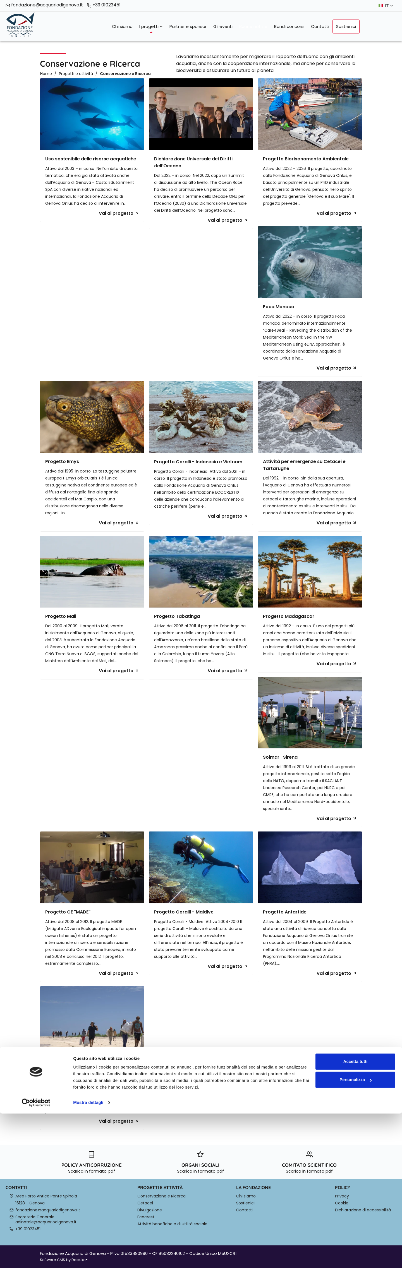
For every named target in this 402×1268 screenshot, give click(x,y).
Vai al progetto (119, 213)
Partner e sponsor (188, 26)
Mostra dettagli (88, 1257)
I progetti (151, 26)
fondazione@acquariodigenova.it (44, 5)
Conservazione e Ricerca (125, 73)
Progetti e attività (76, 73)
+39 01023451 (104, 5)
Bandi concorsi (289, 26)
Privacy (342, 1196)
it (389, 6)
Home (46, 73)
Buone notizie (253, 26)
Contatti (320, 26)
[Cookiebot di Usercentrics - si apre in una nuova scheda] (36, 1257)
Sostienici (346, 26)
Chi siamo (122, 26)
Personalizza (355, 1234)
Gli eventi (223, 26)
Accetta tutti (355, 1216)
